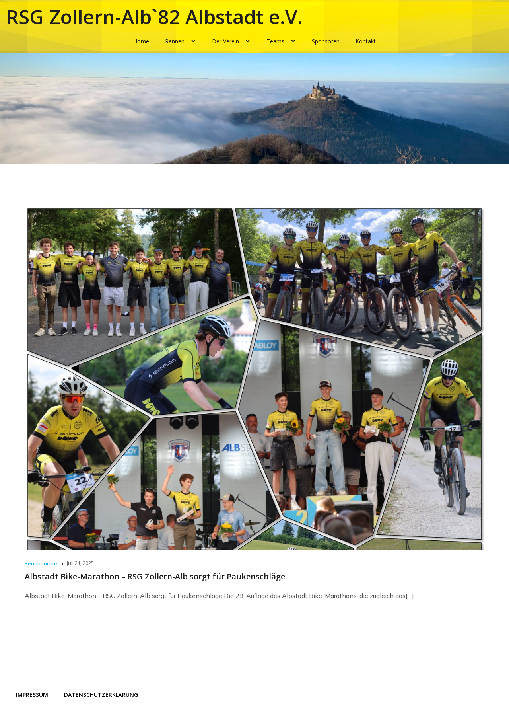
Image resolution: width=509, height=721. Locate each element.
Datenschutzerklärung (101, 694)
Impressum (32, 694)
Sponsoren (326, 41)
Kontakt (366, 41)
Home (141, 41)
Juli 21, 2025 (80, 563)
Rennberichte (41, 563)
